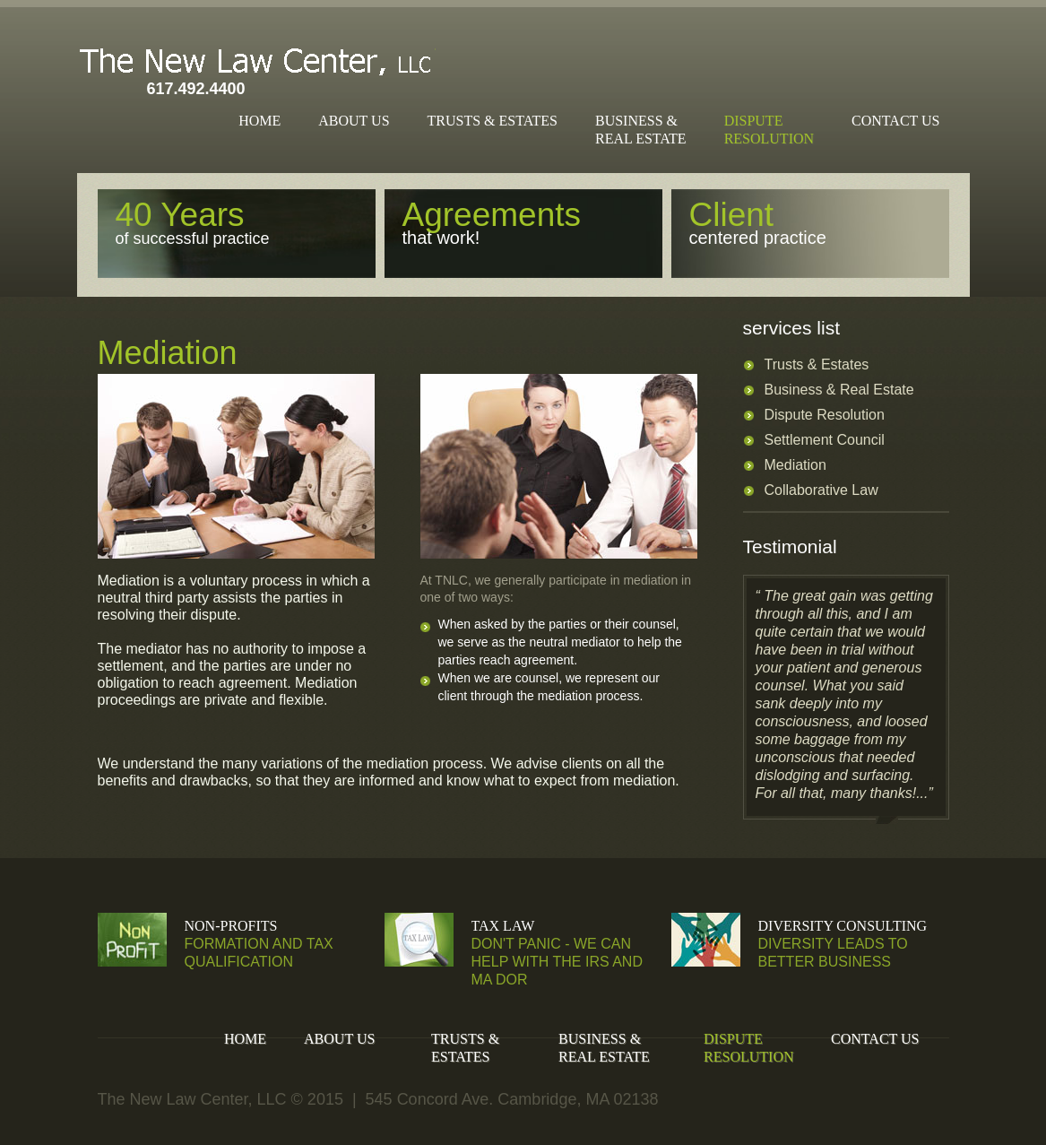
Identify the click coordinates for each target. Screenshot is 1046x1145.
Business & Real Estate (839, 389)
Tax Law (503, 925)
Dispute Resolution (825, 414)
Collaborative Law (821, 490)
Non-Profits (231, 925)
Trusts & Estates (493, 120)
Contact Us (895, 120)
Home (259, 120)
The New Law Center (256, 60)
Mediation (795, 465)
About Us (353, 120)
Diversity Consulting (843, 925)
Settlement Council (825, 439)
